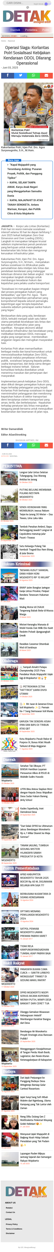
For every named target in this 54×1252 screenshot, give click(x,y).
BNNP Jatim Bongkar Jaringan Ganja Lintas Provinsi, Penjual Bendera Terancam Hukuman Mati (34, 593)
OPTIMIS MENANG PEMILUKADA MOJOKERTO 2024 (34, 914)
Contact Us (10, 1212)
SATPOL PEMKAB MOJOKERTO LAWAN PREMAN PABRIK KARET (33, 932)
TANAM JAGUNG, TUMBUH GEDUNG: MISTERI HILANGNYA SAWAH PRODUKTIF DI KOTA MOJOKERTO (25, 853)
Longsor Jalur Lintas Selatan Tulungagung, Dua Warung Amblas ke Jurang (33, 475)
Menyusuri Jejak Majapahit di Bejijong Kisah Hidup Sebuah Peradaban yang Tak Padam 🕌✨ (34, 1139)
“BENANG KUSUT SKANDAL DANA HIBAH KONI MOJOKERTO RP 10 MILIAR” (34, 573)
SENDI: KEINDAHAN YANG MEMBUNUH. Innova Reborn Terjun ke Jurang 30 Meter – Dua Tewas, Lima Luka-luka (36, 512)
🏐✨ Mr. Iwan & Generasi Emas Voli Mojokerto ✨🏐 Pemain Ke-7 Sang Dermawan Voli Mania (36, 707)
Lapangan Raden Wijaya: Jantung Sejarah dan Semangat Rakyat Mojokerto (35, 1157)
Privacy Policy (12, 1224)
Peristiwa (31, 30)
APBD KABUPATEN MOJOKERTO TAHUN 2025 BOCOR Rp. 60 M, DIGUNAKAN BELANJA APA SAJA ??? (36, 880)
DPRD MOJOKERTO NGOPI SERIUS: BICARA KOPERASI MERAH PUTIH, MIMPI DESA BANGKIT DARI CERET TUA (35, 998)
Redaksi (9, 1208)
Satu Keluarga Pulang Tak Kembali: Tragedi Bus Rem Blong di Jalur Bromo (36, 549)
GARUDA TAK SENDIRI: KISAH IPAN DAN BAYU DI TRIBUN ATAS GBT (35, 725)
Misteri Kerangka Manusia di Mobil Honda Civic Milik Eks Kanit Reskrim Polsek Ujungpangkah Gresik (36, 630)
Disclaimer (10, 1233)
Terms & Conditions (14, 1229)
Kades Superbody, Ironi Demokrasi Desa (31, 810)
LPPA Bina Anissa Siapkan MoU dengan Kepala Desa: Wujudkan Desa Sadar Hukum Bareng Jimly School (36, 794)
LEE (21, 1247)
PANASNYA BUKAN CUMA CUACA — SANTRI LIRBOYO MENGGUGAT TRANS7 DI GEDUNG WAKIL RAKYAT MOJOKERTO (25, 976)
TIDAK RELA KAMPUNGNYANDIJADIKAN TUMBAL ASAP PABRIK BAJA (35, 949)
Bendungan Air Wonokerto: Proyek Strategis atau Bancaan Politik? (36, 1035)
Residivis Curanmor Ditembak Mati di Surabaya (34, 645)
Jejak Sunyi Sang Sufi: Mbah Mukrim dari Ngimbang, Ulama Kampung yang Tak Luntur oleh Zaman (35, 1102)
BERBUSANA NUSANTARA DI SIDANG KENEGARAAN (35, 895)
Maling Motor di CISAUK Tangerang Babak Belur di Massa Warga (36, 610)
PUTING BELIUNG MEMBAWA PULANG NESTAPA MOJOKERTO (35, 493)
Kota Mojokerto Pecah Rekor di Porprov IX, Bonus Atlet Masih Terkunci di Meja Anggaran (35, 742)
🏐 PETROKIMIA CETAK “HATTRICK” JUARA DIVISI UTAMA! (33, 690)
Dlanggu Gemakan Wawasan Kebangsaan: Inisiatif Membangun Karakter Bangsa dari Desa (35, 1017)
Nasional (14, 456)
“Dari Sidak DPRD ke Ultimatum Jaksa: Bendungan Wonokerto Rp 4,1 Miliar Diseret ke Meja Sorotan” (36, 831)
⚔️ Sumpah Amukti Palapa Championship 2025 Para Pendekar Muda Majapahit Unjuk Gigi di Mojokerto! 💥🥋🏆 (36, 672)
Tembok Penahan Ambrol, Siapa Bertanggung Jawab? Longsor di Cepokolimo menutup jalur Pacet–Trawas (35, 532)
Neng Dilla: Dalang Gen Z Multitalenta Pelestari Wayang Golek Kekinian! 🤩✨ (36, 1120)
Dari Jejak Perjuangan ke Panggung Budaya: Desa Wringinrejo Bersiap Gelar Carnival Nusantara (33, 1083)
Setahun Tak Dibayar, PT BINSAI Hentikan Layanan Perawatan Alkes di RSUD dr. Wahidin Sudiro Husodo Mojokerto (25, 773)
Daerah (15, 30)
